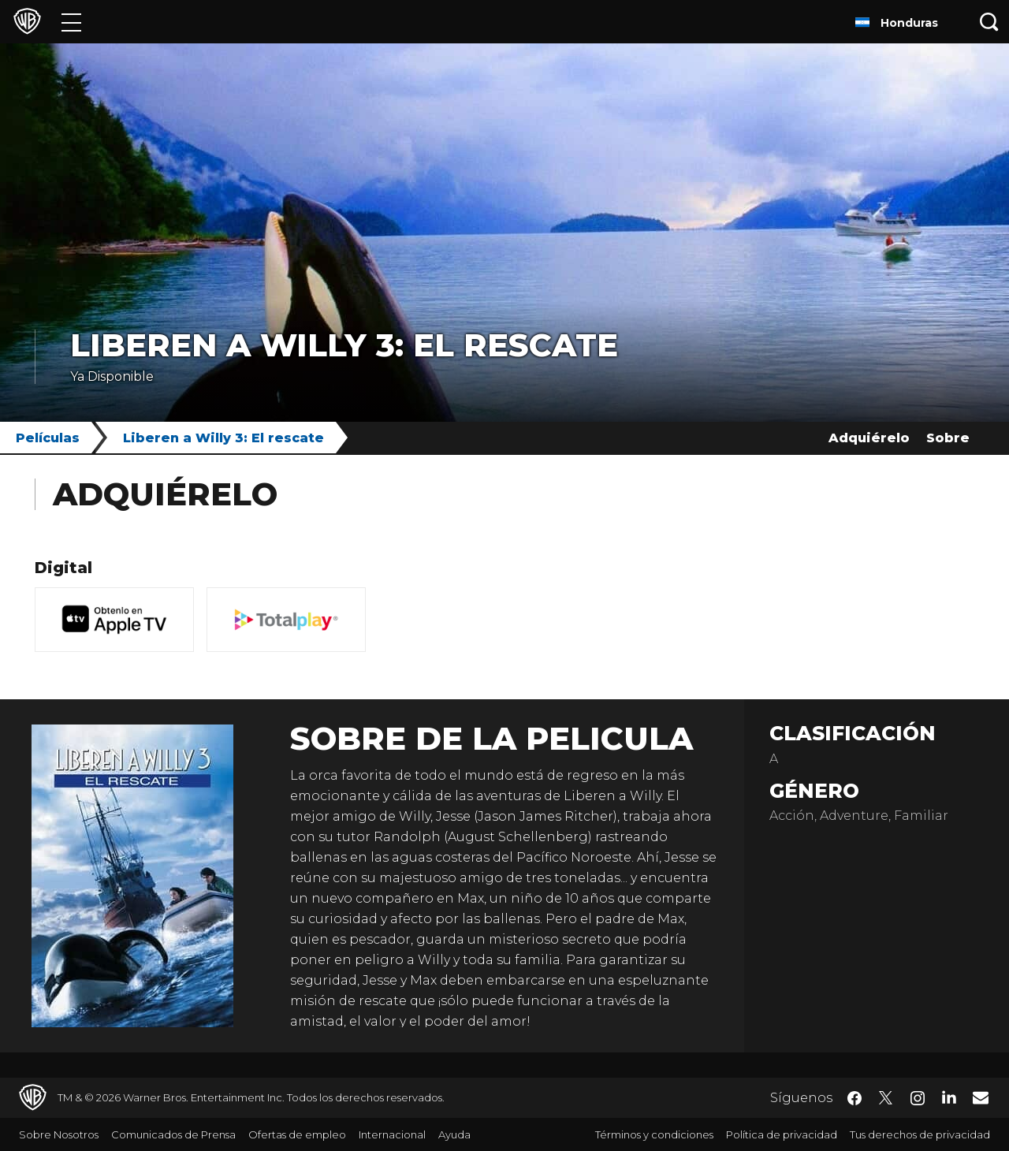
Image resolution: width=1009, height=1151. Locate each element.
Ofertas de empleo (297, 1134)
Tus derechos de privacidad (920, 1134)
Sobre (948, 437)
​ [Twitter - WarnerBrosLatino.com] (886, 1098)
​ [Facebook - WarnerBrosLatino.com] (854, 1098)
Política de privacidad (781, 1134)
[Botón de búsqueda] (989, 21)
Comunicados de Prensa (173, 1134)
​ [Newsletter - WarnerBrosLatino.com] (980, 1097)
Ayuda (454, 1134)
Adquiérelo (869, 437)
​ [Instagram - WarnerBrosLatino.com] (917, 1098)
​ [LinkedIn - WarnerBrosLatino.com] (949, 1096)
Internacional (392, 1134)
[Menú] (71, 21)
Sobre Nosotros (59, 1134)
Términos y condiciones (654, 1134)
